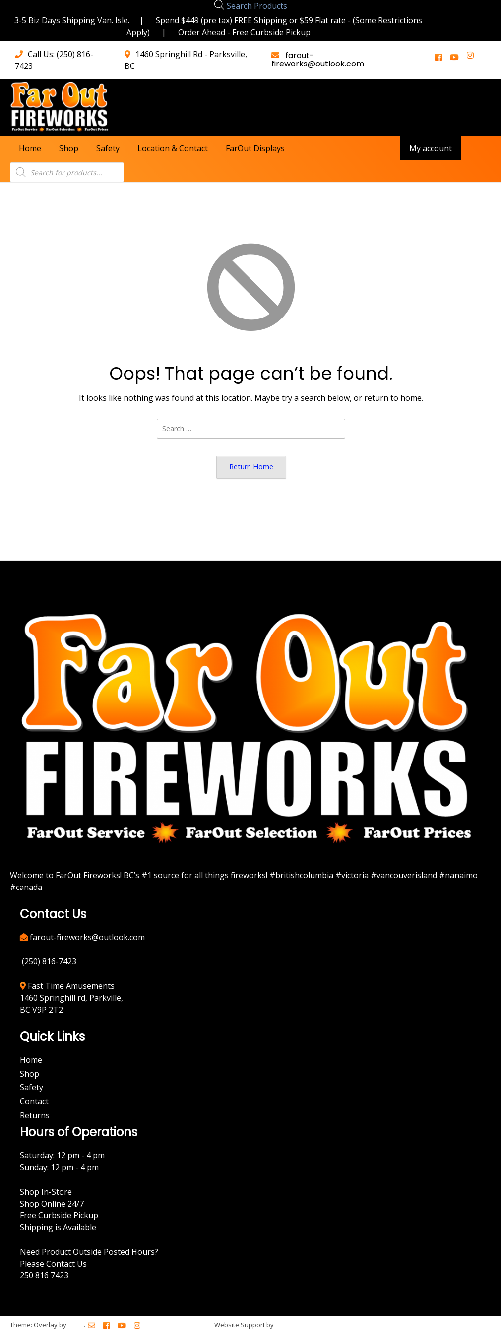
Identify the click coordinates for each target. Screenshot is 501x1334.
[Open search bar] (219, 4)
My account (430, 148)
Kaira (76, 1324)
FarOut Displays (255, 148)
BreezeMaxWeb (299, 1324)
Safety (108, 148)
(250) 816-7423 (49, 961)
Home (30, 148)
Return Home (251, 466)
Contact (34, 1101)
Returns (35, 1115)
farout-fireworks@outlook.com (317, 59)
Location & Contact (172, 148)
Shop (68, 148)
